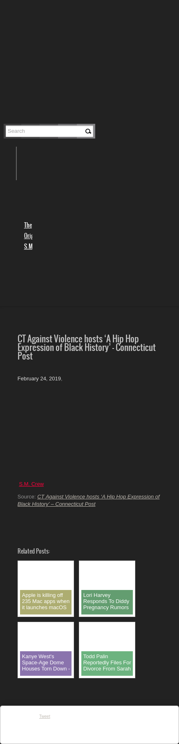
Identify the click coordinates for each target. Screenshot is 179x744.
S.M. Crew (31, 484)
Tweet (44, 716)
